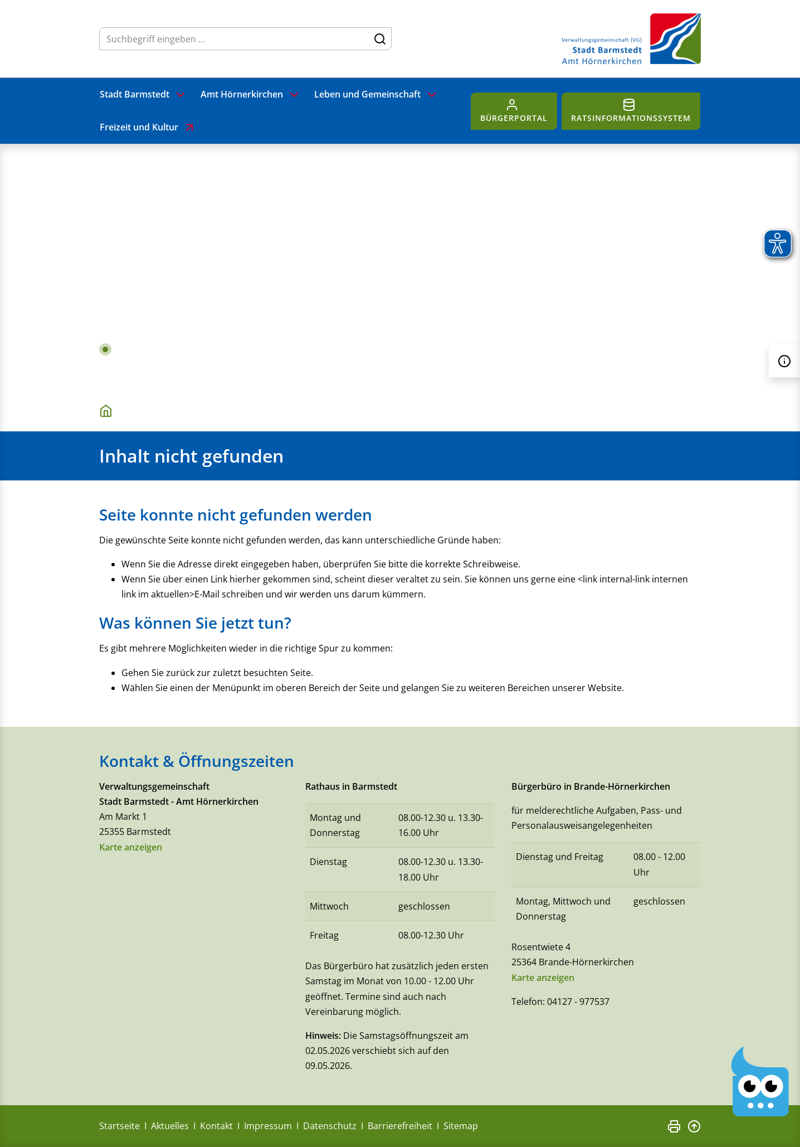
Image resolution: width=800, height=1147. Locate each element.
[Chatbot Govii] (760, 1081)
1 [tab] (105, 349)
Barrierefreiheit (400, 1126)
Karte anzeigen (130, 847)
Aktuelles (170, 1126)
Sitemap (460, 1126)
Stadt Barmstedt (143, 94)
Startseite (119, 1126)
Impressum (268, 1126)
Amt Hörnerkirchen (251, 94)
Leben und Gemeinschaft (376, 94)
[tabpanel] (400, 266)
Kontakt (216, 1126)
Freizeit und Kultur (148, 127)
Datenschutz (330, 1126)
